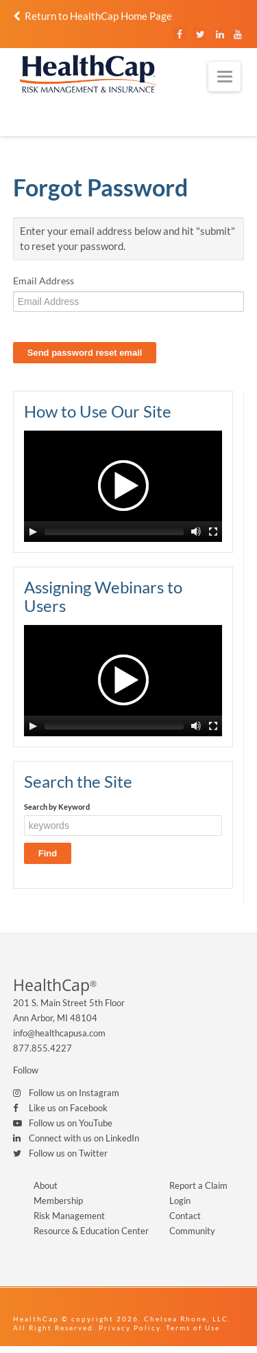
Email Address (43, 280)
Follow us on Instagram (74, 1092)
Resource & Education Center (91, 1230)
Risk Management (69, 1215)
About (46, 1185)
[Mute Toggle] (196, 531)
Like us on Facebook (68, 1107)
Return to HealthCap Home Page (92, 16)
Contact (185, 1215)
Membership (58, 1200)
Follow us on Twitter (68, 1153)
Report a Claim (198, 1185)
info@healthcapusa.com (59, 1032)
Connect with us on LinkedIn (84, 1138)
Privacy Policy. (131, 1327)
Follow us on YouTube (70, 1122)
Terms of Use (193, 1327)
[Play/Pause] (32, 531)
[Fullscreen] (213, 531)
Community (192, 1230)
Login (180, 1200)
